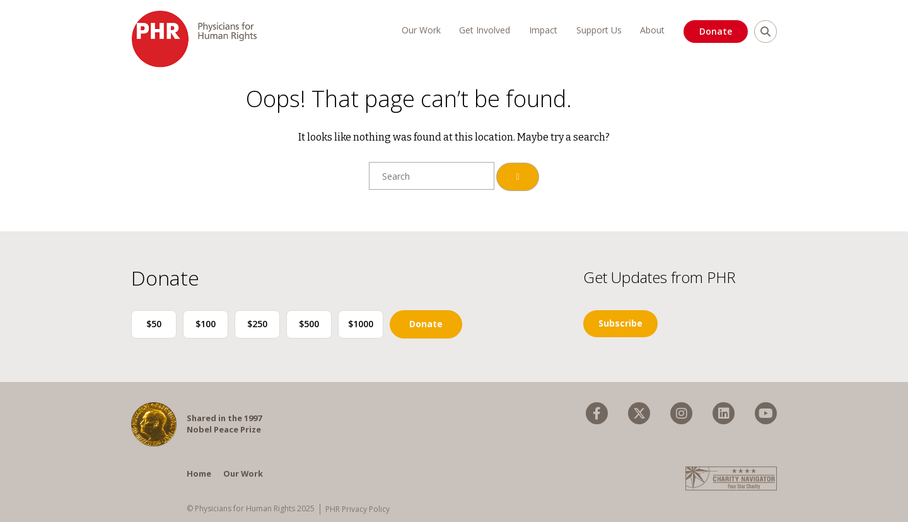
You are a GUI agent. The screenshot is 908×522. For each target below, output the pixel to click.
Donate (715, 31)
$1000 (360, 324)
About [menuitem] (652, 30)
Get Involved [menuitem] (484, 30)
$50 (153, 324)
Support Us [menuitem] (599, 30)
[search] (765, 31)
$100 (205, 324)
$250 (257, 324)
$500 (309, 324)
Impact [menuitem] (543, 30)
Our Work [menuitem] (421, 30)
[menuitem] (597, 413)
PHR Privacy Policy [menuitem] (357, 509)
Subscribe (620, 323)
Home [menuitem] (199, 473)
